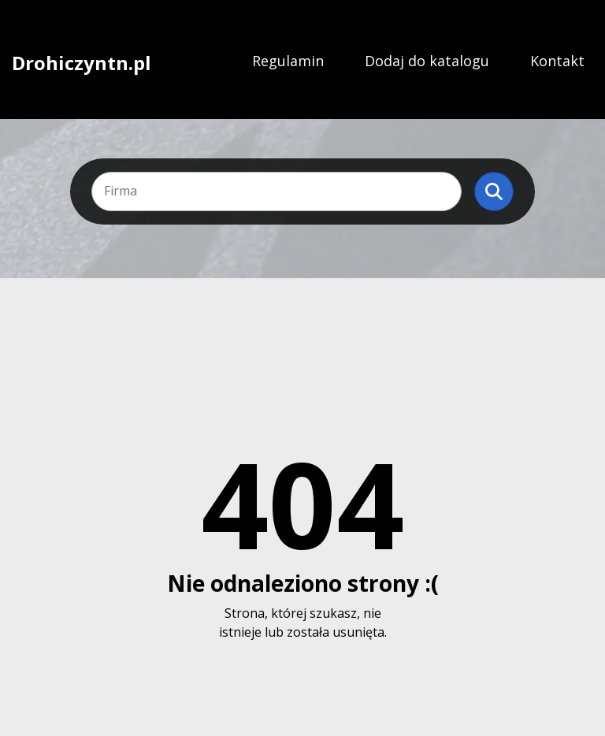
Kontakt (557, 60)
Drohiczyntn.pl (81, 61)
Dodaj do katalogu (427, 60)
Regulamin (288, 60)
